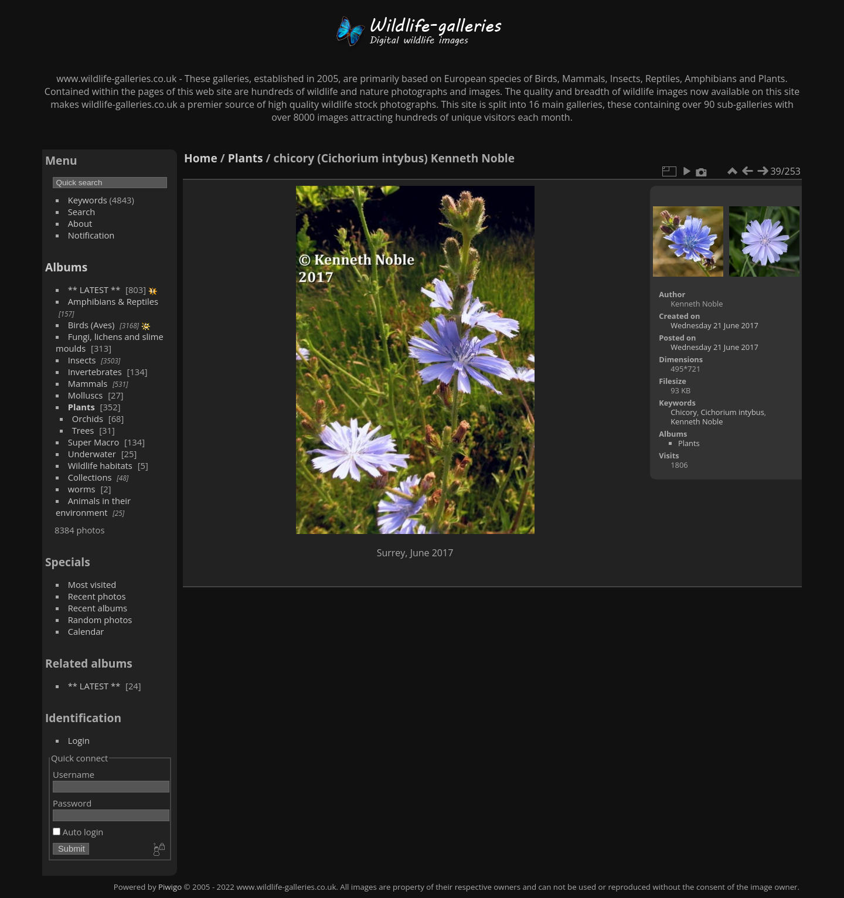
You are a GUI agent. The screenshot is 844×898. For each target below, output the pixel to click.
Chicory (684, 412)
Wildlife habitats (100, 465)
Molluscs (85, 395)
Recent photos (97, 596)
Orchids (87, 418)
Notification (91, 235)
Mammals (88, 383)
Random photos (100, 619)
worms (82, 489)
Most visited (92, 584)
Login (79, 740)
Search (82, 211)
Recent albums (97, 608)
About (80, 223)
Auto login (78, 832)
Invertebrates (95, 371)
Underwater (92, 454)
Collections (90, 477)
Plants (81, 407)
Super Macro (94, 442)
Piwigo (170, 887)
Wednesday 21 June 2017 (714, 325)
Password (72, 803)
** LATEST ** (94, 289)
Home (200, 158)
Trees (83, 430)
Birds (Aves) (91, 325)
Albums (66, 267)
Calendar (86, 631)
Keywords (87, 200)
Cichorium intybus (732, 412)
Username (73, 774)
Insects (82, 360)
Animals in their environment (93, 506)
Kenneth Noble (697, 421)
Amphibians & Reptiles (113, 301)
